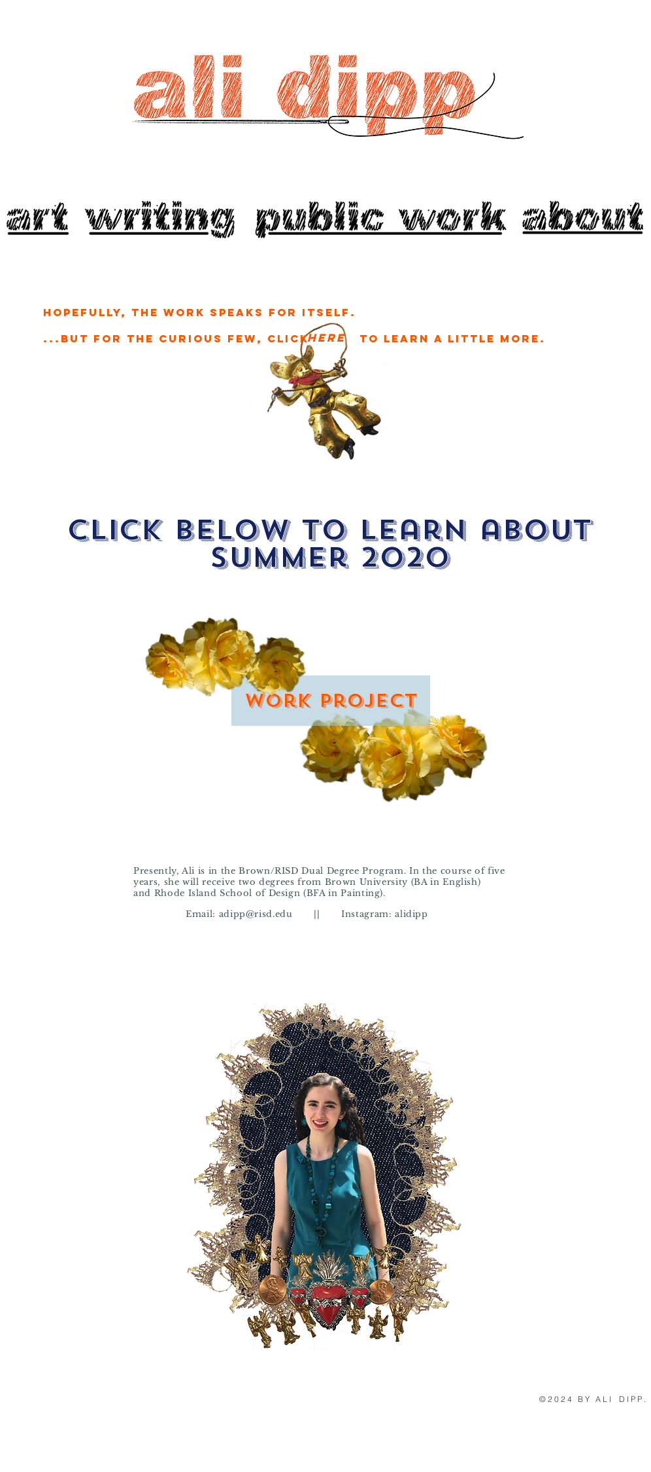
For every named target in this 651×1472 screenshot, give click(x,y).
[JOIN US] (160, 219)
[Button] (580, 216)
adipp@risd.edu (256, 914)
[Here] (326, 338)
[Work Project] (330, 700)
